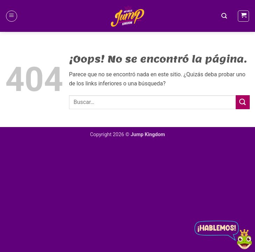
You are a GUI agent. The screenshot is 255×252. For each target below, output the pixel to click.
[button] (11, 16)
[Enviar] (243, 102)
